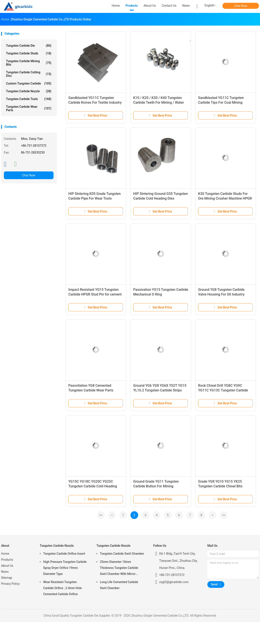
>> (223, 515)
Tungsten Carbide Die (28, 45)
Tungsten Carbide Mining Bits (28, 62)
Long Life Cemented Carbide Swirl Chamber (119, 585)
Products (7, 559)
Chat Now (240, 6)
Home (5, 553)
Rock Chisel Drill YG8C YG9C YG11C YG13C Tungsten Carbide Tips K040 (223, 390)
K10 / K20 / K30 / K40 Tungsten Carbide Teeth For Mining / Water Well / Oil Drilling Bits (158, 102)
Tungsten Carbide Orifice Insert (64, 553)
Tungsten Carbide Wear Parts (28, 108)
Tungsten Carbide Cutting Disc (28, 74)
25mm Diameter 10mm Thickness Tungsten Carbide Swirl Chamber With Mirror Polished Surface (119, 568)
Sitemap (6, 577)
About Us (7, 565)
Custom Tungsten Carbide (28, 83)
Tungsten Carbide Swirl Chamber (122, 553)
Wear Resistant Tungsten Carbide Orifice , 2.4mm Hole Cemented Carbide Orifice (62, 588)
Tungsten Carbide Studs (28, 53)
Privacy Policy (10, 583)
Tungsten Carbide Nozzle (28, 91)
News (5, 571)
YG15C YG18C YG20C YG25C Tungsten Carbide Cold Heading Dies (92, 486)
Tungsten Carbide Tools (28, 99)
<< (100, 515)
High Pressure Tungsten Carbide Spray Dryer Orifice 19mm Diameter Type (65, 568)
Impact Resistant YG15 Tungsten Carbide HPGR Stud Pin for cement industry (95, 294)
